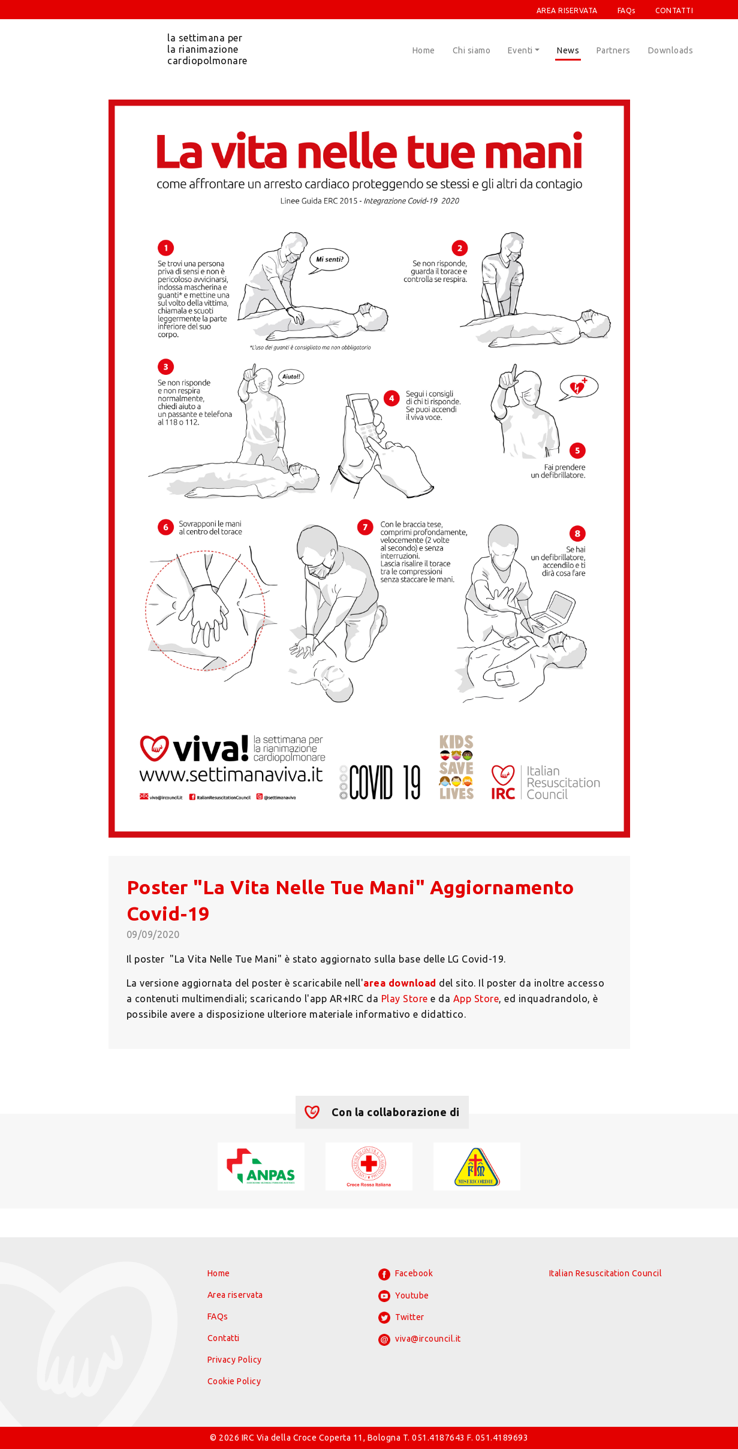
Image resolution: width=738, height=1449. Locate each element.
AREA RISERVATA (567, 10)
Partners (614, 50)
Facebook (405, 1274)
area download (399, 983)
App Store (476, 998)
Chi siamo (472, 50)
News (568, 50)
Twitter (401, 1318)
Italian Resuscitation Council (605, 1273)
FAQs (626, 10)
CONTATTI (674, 10)
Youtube (403, 1296)
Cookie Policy (234, 1381)
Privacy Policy (234, 1359)
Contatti (223, 1338)
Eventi (520, 50)
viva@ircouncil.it (419, 1340)
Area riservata (235, 1295)
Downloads (671, 50)
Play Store (404, 998)
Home (423, 50)
